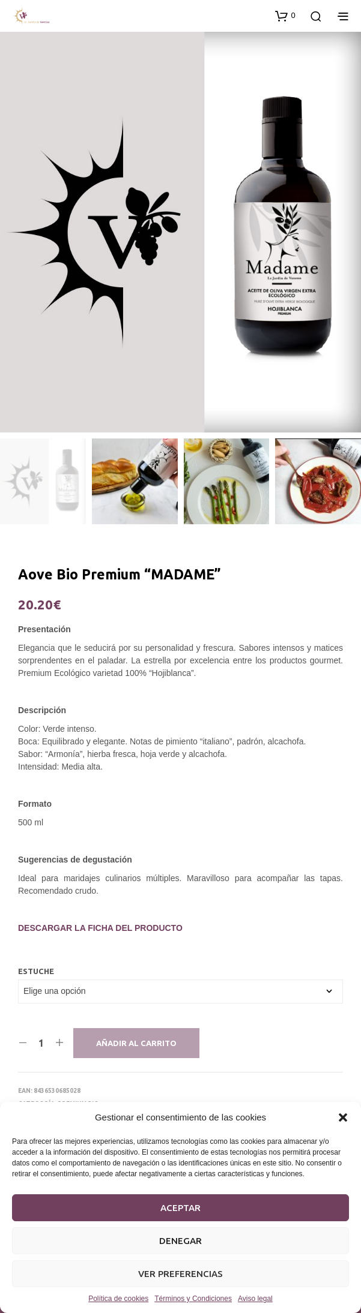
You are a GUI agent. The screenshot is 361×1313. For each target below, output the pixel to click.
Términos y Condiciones (193, 1298)
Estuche (36, 971)
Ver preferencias (180, 1274)
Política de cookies (118, 1298)
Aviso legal (255, 1298)
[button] (343, 1117)
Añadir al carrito (136, 1043)
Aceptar (180, 1208)
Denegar (180, 1241)
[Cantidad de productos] (41, 1043)
